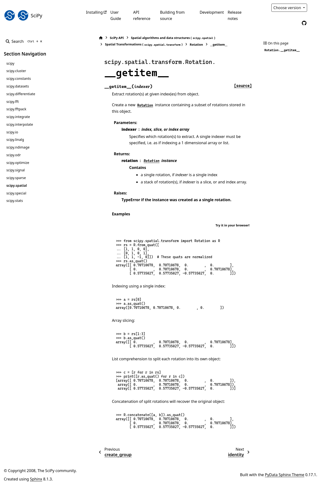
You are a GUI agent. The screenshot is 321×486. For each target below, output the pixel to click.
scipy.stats (14, 200)
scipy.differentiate (20, 94)
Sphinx (36, 479)
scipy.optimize (17, 162)
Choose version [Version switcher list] (287, 7)
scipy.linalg (15, 139)
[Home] (88, 37)
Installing (94, 12)
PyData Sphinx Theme (284, 474)
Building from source (172, 15)
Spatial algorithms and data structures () (161, 38)
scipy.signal (15, 170)
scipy (10, 63)
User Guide (115, 15)
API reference (141, 15)
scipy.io (12, 132)
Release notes (235, 15)
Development (212, 12)
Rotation (183, 44)
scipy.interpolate (19, 124)
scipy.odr (13, 155)
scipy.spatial (16, 185)
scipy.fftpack (16, 109)
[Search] (25, 41)
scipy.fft (12, 101)
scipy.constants (18, 78)
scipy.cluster (16, 71)
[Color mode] (314, 8)
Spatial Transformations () (131, 44)
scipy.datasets (17, 86)
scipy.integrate (18, 116)
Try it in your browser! (232, 225)
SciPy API (104, 38)
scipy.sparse (16, 177)
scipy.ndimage (18, 147)
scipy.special (16, 193)
